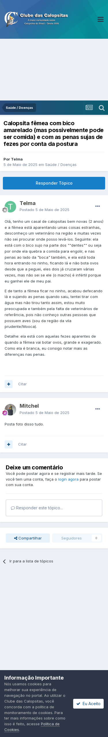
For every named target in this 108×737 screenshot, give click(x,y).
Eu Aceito (88, 703)
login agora (68, 479)
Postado (44, 209)
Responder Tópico (54, 183)
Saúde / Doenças (61, 164)
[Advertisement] (54, 70)
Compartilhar (28, 538)
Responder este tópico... (37, 507)
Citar (22, 384)
